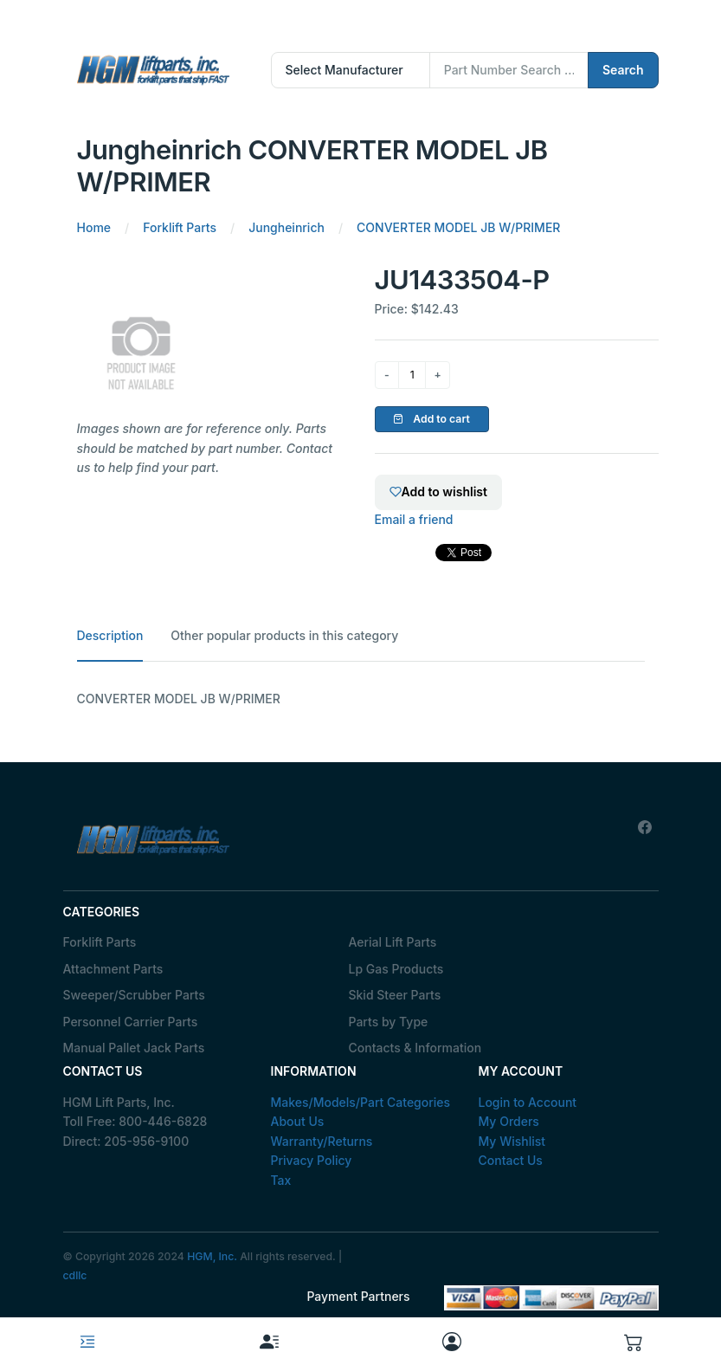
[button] (633, 1341)
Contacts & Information (415, 1047)
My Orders (509, 1121)
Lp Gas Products (396, 968)
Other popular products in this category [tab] (284, 635)
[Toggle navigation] (87, 1341)
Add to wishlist (438, 491)
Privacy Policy (311, 1160)
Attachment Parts (113, 968)
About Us (298, 1121)
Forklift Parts (100, 942)
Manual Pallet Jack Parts (134, 1047)
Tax (281, 1180)
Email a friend (414, 519)
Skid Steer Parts (395, 994)
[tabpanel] (361, 698)
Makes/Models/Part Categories (361, 1102)
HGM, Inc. (212, 1256)
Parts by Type (388, 1021)
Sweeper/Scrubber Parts (134, 994)
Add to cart (431, 418)
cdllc (75, 1275)
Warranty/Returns (322, 1141)
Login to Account (528, 1102)
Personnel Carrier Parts (130, 1021)
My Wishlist (512, 1141)
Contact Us (511, 1160)
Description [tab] (110, 635)
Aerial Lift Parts (393, 942)
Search (623, 69)
